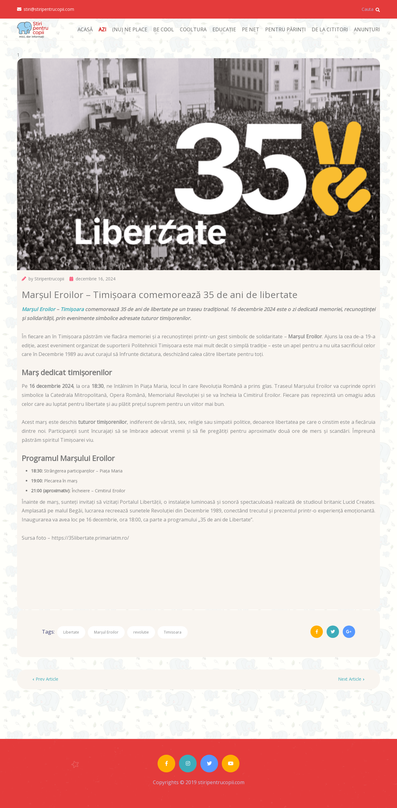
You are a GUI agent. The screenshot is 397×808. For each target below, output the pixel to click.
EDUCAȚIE (224, 29)
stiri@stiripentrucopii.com (45, 9)
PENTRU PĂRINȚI (285, 29)
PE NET (250, 29)
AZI (102, 29)
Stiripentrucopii (49, 279)
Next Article (351, 679)
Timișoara (72, 309)
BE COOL (163, 29)
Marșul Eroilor (38, 309)
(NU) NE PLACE (129, 29)
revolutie (141, 632)
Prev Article (45, 679)
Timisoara (172, 632)
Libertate (71, 632)
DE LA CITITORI (330, 29)
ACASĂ (85, 29)
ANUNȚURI (367, 29)
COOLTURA (193, 29)
